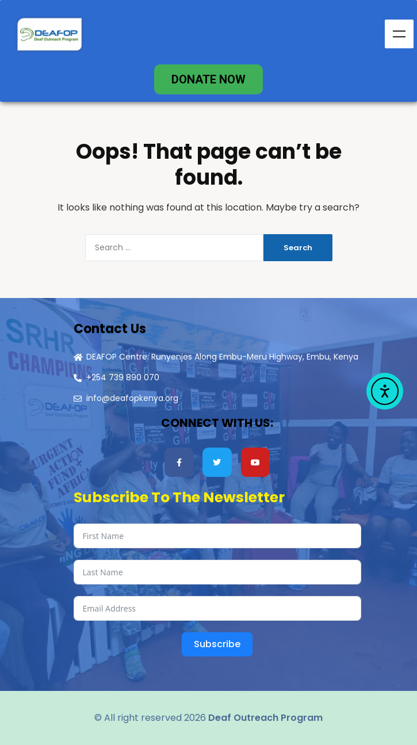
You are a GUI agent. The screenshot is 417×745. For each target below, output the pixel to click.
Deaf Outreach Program (265, 717)
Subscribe (217, 644)
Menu (399, 34)
